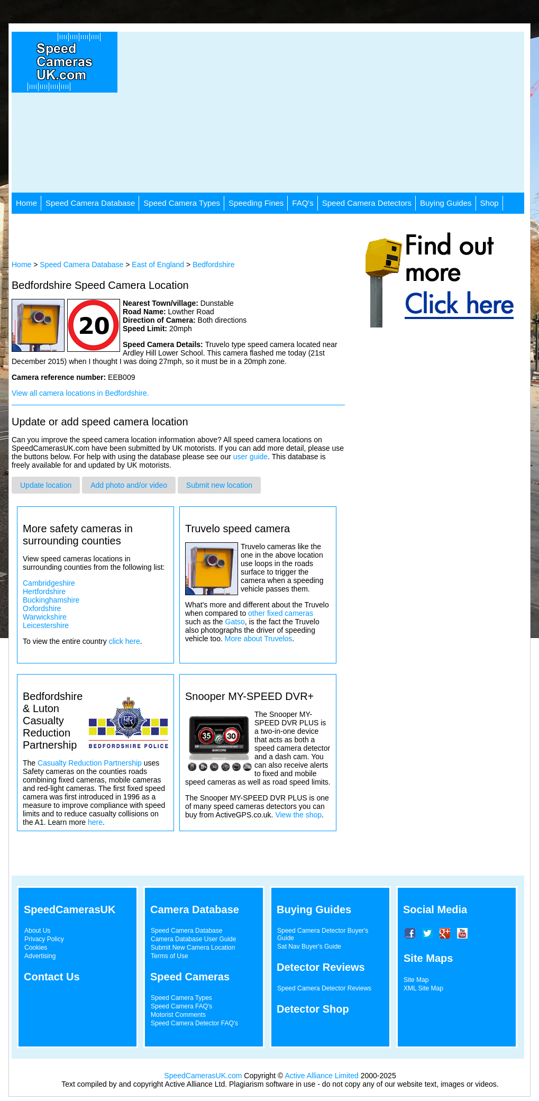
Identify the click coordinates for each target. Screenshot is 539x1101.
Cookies (35, 947)
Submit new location (219, 485)
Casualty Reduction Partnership (90, 763)
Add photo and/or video (128, 485)
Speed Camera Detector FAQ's (194, 1023)
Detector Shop (313, 1009)
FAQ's (302, 202)
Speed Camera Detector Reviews (324, 988)
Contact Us (52, 976)
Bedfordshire (213, 264)
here (95, 822)
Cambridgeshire (49, 583)
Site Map (416, 980)
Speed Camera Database (90, 202)
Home (26, 202)
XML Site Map (423, 988)
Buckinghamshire (51, 600)
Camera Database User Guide (193, 939)
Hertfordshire (44, 591)
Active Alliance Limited (322, 1075)
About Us (37, 930)
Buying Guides (446, 202)
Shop (489, 202)
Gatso (235, 621)
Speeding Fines (256, 202)
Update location (45, 485)
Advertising (40, 956)
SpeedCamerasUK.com (203, 1075)
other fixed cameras (280, 613)
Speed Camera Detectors (367, 202)
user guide (250, 456)
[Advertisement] (299, 118)
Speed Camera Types (181, 202)
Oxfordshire (42, 608)
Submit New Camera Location (193, 947)
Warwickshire (45, 617)
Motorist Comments (178, 1014)
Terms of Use (169, 956)
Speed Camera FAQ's (181, 1006)
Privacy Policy (44, 939)
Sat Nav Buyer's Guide (309, 946)
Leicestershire (46, 625)
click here (124, 641)
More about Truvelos (259, 638)
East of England (158, 264)
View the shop (298, 815)
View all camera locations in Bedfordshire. (80, 393)
